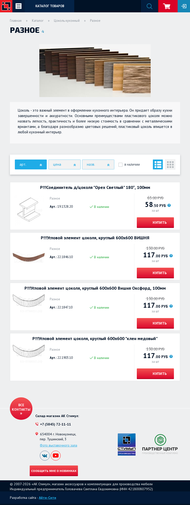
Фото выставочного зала (58, 445)
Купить (159, 222)
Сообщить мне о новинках (53, 470)
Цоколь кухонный (67, 21)
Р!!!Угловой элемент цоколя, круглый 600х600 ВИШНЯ (95, 238)
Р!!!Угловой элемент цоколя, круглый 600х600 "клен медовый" (95, 338)
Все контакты (21, 407)
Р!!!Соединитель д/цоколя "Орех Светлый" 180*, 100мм (95, 187)
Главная (16, 21)
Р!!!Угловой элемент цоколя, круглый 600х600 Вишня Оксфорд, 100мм (95, 288)
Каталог (38, 21)
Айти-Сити (47, 497)
